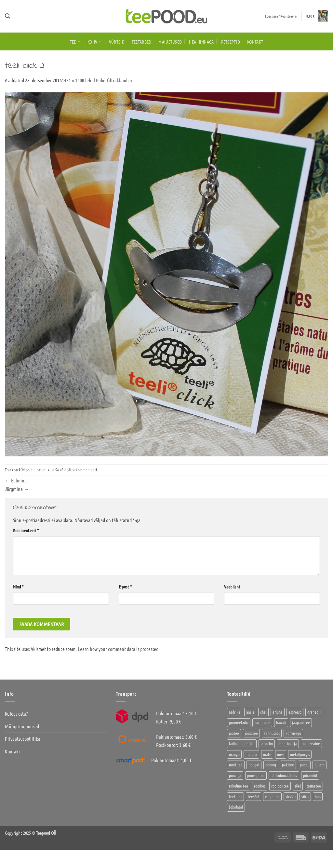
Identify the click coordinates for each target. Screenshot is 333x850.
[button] (7, 16)
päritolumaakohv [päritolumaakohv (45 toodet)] (284, 775)
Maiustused (170, 42)
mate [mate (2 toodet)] (267, 754)
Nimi (18, 586)
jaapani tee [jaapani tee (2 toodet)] (301, 722)
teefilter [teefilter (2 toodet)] (235, 796)
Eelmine (16, 480)
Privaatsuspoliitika (22, 738)
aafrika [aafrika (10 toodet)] (234, 712)
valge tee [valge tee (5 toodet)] (272, 796)
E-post (125, 586)
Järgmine (17, 489)
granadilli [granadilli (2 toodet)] (314, 712)
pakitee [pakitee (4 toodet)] (288, 764)
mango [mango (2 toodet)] (234, 754)
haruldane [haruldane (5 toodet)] (262, 722)
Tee (75, 41)
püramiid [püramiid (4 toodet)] (310, 775)
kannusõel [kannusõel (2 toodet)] (272, 733)
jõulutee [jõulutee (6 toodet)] (251, 733)
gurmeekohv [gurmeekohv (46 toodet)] (238, 722)
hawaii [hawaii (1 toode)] (281, 722)
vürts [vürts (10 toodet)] (305, 796)
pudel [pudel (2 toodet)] (304, 764)
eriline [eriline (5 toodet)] (278, 712)
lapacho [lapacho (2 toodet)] (266, 743)
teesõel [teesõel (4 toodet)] (253, 796)
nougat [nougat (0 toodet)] (254, 764)
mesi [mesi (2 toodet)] (280, 754)
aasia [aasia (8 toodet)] (250, 712)
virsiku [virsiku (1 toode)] (291, 796)
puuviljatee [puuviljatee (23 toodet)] (256, 775)
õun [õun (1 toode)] (318, 796)
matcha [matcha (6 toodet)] (251, 754)
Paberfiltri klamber (114, 80)
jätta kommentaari (82, 469)
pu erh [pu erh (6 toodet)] (319, 764)
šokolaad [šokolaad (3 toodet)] (236, 807)
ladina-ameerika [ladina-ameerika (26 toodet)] (242, 743)
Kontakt (255, 42)
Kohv (94, 41)
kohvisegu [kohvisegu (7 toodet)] (293, 733)
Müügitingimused (22, 726)
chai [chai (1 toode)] (263, 712)
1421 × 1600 (73, 80)
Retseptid (230, 42)
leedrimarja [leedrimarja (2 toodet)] (288, 743)
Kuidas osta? (16, 713)
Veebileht (232, 586)
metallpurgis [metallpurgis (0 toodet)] (300, 754)
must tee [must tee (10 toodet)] (236, 764)
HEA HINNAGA (201, 42)
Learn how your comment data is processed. (119, 649)
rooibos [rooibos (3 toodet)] (259, 786)
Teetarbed (142, 42)
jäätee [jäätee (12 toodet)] (234, 733)
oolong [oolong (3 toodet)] (270, 764)
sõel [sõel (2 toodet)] (298, 786)
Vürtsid (117, 42)
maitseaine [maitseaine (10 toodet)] (311, 743)
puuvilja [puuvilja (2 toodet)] (235, 775)
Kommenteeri (26, 530)
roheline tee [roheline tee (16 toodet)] (238, 786)
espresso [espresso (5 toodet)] (294, 712)
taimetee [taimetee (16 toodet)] (314, 786)
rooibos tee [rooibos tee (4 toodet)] (280, 786)
